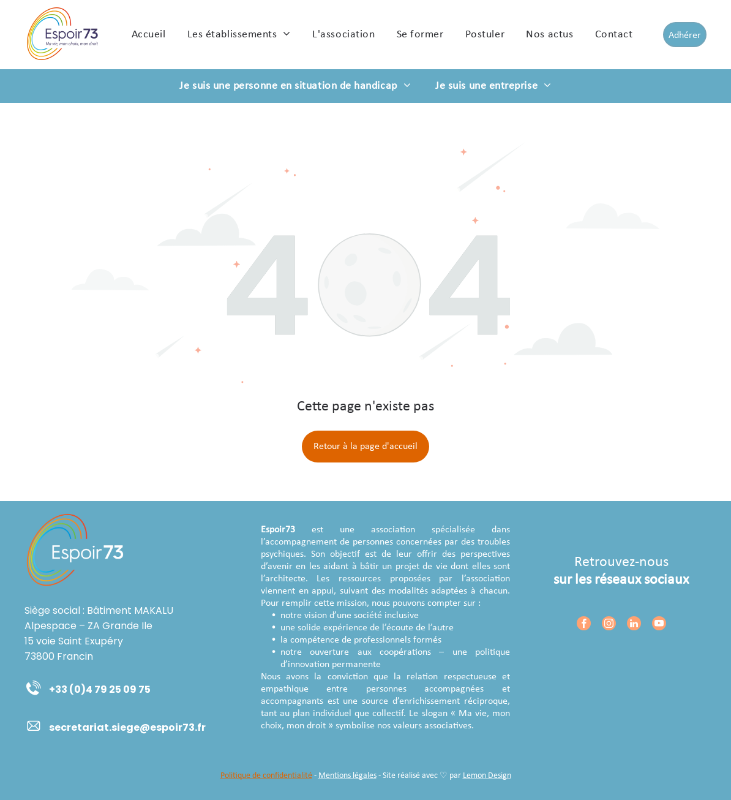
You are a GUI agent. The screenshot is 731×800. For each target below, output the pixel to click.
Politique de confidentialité (266, 775)
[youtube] (659, 624)
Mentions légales (347, 775)
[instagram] (609, 624)
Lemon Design (487, 775)
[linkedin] (634, 624)
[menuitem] (148, 34)
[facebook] (584, 624)
